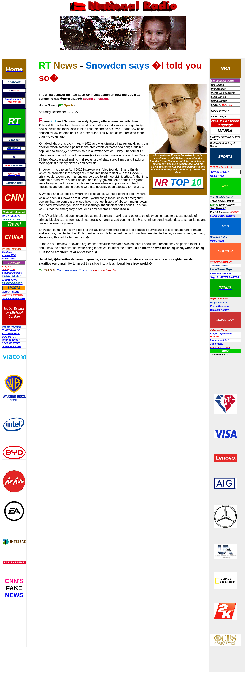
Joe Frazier (216, 343)
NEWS (14, 595)
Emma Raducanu (220, 306)
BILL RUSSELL (11, 333)
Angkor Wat (9, 255)
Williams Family (219, 309)
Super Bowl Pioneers (222, 215)
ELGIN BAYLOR (11, 330)
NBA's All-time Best (13, 298)
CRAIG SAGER (220, 171)
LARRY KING (9, 279)
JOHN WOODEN (11, 346)
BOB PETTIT (9, 336)
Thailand (7, 252)
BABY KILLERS (11, 215)
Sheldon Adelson (12, 272)
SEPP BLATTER (11, 343)
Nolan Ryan (217, 175)
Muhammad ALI (219, 340)
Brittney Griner (10, 340)
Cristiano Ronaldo (220, 273)
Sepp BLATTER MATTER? (225, 277)
